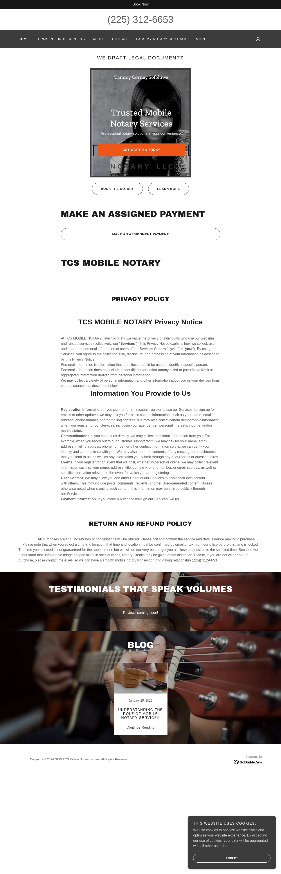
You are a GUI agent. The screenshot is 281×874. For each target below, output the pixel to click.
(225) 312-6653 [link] (141, 19)
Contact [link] (120, 39)
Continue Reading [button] (140, 727)
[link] (140, 699)
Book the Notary (113, 189)
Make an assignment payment (115, 234)
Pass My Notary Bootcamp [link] (162, 39)
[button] (203, 39)
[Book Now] (140, 4)
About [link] (99, 39)
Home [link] (23, 39)
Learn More (164, 189)
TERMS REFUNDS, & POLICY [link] (61, 39)
